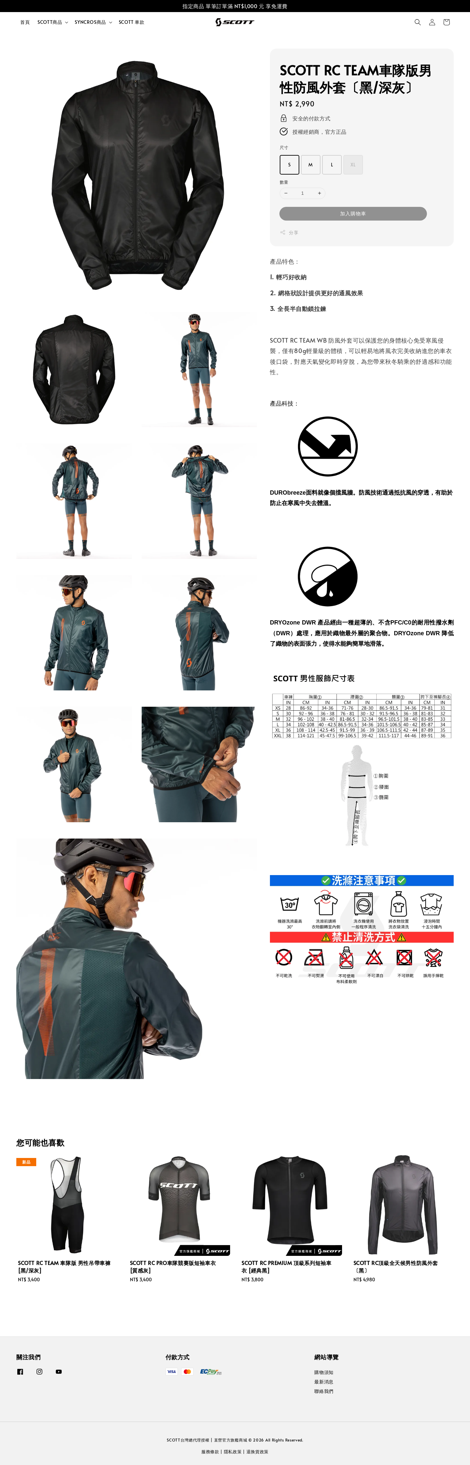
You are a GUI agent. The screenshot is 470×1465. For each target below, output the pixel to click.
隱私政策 (233, 1452)
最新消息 (323, 1382)
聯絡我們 (323, 1391)
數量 (284, 182)
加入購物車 (353, 213)
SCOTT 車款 (132, 22)
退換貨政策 (257, 1452)
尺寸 (284, 147)
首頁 (25, 22)
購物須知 (323, 1372)
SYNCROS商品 (90, 22)
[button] (418, 22)
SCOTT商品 (50, 22)
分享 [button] (289, 232)
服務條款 (210, 1452)
